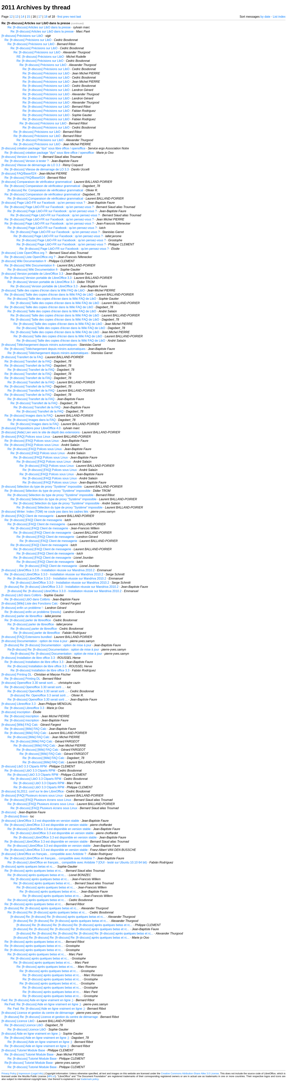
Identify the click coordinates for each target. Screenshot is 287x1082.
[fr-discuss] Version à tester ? (21, 156)
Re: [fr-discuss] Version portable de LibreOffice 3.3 (38, 277)
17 (40, 16)
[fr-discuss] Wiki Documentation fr (24, 261)
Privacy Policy (9, 1073)
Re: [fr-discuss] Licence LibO (24, 1025)
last (78, 16)
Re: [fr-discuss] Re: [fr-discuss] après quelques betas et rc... (47, 912)
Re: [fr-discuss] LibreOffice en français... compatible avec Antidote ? (50, 858)
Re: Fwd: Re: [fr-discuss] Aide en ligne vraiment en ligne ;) (46, 1008)
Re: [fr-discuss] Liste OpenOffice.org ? (30, 257)
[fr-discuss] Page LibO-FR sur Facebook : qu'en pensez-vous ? (43, 202)
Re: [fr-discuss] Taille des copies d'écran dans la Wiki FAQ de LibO (49, 294)
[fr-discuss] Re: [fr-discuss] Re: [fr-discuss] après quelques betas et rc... (58, 916)
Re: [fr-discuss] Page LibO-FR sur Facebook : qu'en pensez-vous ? (49, 207)
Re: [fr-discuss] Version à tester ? (27, 161)
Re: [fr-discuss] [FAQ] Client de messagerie (33, 520)
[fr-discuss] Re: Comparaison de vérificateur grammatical (45, 190)
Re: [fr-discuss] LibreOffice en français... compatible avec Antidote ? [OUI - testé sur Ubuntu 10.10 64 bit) (77, 862)
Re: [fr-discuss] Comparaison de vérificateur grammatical (42, 186)
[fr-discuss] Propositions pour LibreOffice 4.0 (31, 428)
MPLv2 (51, 1076)
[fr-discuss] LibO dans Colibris (21, 595)
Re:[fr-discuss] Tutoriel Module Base (29, 1062)
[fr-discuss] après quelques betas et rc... (28, 866)
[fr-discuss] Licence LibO (18, 1021)
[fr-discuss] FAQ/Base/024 (19, 173)
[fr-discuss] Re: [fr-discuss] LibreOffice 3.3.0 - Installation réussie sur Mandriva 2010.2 (61, 586)
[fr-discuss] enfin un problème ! (22, 607)
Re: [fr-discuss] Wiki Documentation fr (30, 265)
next (72, 16)
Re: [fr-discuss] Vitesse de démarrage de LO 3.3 (37, 169)
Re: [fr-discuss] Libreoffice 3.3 (24, 708)
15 (28, 16)
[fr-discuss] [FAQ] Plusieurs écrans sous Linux (32, 795)
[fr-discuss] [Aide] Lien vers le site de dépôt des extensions (41, 432)
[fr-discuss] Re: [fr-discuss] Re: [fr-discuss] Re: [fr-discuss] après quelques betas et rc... (74, 925)
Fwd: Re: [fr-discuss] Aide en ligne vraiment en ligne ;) (37, 1000)
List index (279, 16)
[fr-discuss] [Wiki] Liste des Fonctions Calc (30, 603)
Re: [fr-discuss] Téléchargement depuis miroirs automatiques (45, 348)
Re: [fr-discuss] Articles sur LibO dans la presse (39, 27)
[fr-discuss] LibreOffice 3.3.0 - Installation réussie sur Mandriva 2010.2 (48, 570)
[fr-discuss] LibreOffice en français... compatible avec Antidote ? (44, 854)
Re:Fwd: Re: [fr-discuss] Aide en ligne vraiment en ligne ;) (43, 1004)
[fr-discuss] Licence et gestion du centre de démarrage (38, 1012)
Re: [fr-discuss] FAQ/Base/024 (25, 177)
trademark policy (89, 1079)
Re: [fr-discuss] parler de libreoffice (28, 620)
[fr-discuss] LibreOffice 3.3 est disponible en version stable (40, 820)
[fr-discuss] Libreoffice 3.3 (19, 703)
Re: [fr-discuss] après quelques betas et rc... (34, 870)
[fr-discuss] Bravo (16, 816)
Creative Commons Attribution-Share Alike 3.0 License (190, 1073)
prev (66, 16)
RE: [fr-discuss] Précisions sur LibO (40, 56)
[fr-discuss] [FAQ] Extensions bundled (27, 637)
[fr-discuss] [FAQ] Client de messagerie (27, 516)
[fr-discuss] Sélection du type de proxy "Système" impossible (42, 486)
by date (265, 16)
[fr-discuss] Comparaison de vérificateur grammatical (37, 181)
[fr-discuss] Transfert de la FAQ (22, 357)
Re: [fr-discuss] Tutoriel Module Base (29, 1054)
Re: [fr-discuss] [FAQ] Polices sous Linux (32, 440)
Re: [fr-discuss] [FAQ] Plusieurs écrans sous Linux (38, 799)
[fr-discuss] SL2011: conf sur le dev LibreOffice (33, 791)
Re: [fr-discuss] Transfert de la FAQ (28, 361)
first (59, 16)
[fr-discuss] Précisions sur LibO (22, 35)
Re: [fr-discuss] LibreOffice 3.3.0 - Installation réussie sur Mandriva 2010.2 (54, 574)
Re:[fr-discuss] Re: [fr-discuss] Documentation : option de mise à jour (53, 649)
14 (22, 16)
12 (11, 16)
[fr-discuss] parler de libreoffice (22, 616)
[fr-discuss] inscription (16, 712)
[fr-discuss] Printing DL (17, 674)
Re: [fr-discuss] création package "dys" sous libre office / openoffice (49, 152)
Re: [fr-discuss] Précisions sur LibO (28, 40)
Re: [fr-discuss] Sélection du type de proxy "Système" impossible (47, 490)
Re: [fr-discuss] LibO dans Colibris (27, 599)
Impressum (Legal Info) (30, 1073)
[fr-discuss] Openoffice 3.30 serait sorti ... (29, 682)
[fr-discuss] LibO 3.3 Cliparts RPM (24, 766)
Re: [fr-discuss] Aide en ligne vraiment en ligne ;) (37, 1037)
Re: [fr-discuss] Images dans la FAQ (29, 415)
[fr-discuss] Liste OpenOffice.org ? (24, 252)
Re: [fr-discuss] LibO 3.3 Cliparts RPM (30, 770)
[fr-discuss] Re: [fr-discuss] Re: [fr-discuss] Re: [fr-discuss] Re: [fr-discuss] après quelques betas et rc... (85, 933)
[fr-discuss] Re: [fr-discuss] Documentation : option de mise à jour (48, 645)
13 (17, 16)
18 (45, 16)
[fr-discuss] (9, 812)
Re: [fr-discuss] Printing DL (22, 678)
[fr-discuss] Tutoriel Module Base (23, 1050)
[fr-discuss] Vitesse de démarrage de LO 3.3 (31, 165)
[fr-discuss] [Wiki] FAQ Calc (20, 724)
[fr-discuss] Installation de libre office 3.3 (28, 657)
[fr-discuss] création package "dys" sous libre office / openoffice (43, 148)
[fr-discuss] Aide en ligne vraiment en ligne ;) (31, 1033)
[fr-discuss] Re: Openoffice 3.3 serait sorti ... (40, 695)
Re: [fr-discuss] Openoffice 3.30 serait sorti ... (35, 687)
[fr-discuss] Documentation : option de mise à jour (34, 641)
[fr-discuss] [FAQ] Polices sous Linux (26, 436)
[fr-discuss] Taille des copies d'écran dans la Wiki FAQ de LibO (43, 290)
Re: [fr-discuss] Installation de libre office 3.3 (34, 662)
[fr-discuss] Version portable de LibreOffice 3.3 (32, 273)
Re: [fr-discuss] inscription (22, 716)
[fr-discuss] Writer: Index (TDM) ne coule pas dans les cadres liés (45, 511)
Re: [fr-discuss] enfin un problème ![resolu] (33, 612)
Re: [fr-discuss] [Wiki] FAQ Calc (25, 728)
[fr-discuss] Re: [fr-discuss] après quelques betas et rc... (42, 908)
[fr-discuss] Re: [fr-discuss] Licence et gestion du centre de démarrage (51, 1016)
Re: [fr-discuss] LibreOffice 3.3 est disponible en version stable (46, 824)
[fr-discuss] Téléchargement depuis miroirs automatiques (39, 344)
